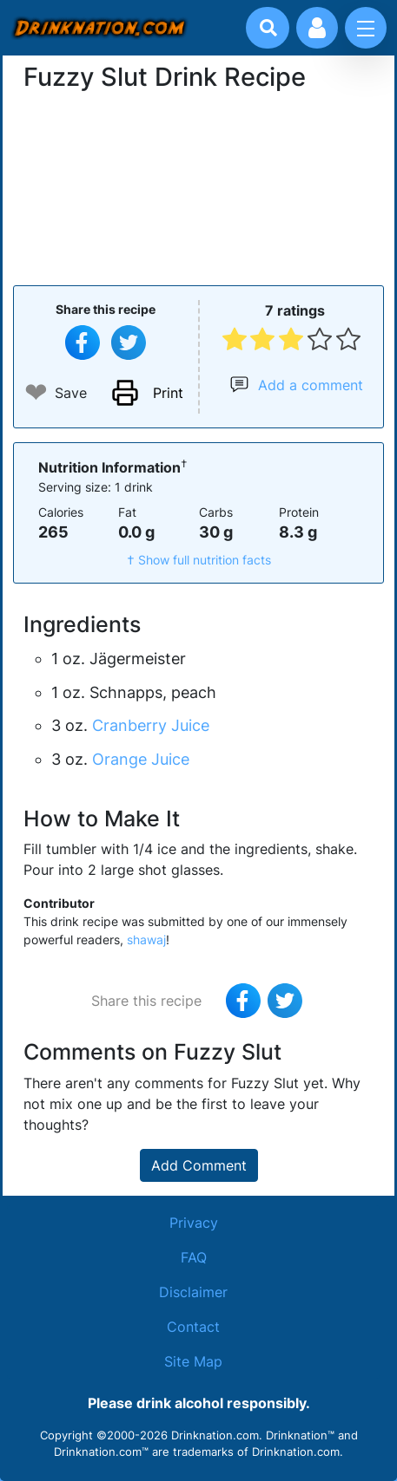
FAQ (194, 1257)
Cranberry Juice (150, 725)
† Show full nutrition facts (199, 559)
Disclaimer (193, 1292)
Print (168, 392)
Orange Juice (140, 759)
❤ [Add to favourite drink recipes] (36, 392)
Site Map (193, 1361)
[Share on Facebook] (82, 342)
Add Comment (199, 1165)
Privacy (193, 1222)
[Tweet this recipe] (128, 342)
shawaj (146, 939)
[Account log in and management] (317, 28)
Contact (193, 1326)
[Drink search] (268, 28)
